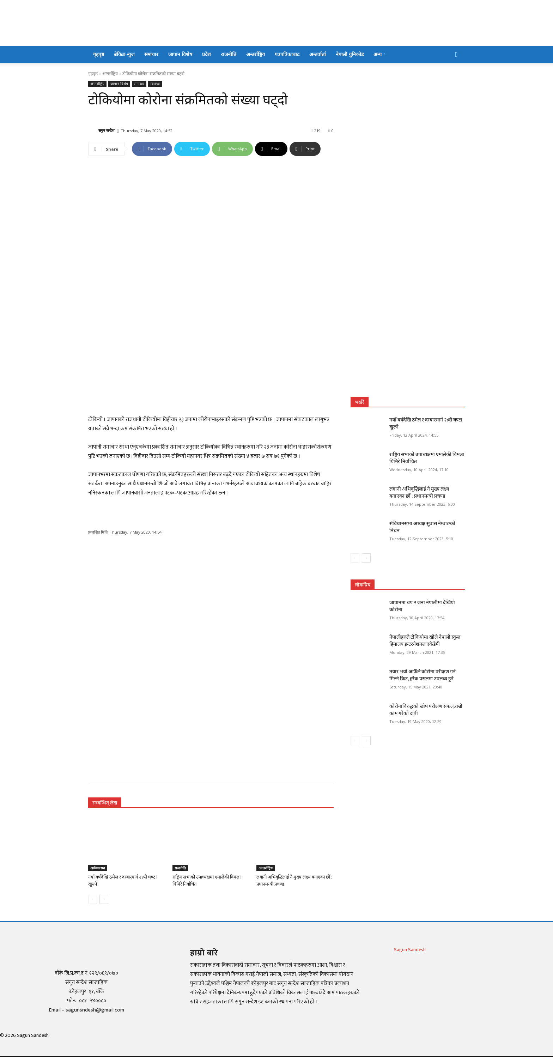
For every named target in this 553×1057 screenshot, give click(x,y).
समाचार (151, 54)
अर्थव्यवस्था (97, 867)
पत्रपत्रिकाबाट (287, 54)
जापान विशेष (180, 54)
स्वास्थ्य (155, 84)
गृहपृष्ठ (98, 54)
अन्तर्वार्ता (317, 54)
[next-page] (103, 899)
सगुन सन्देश (106, 130)
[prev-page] (92, 899)
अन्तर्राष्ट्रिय (255, 54)
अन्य (379, 54)
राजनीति (228, 54)
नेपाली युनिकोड (350, 54)
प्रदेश (206, 54)
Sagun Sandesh (410, 950)
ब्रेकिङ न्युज (124, 54)
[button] (456, 54)
